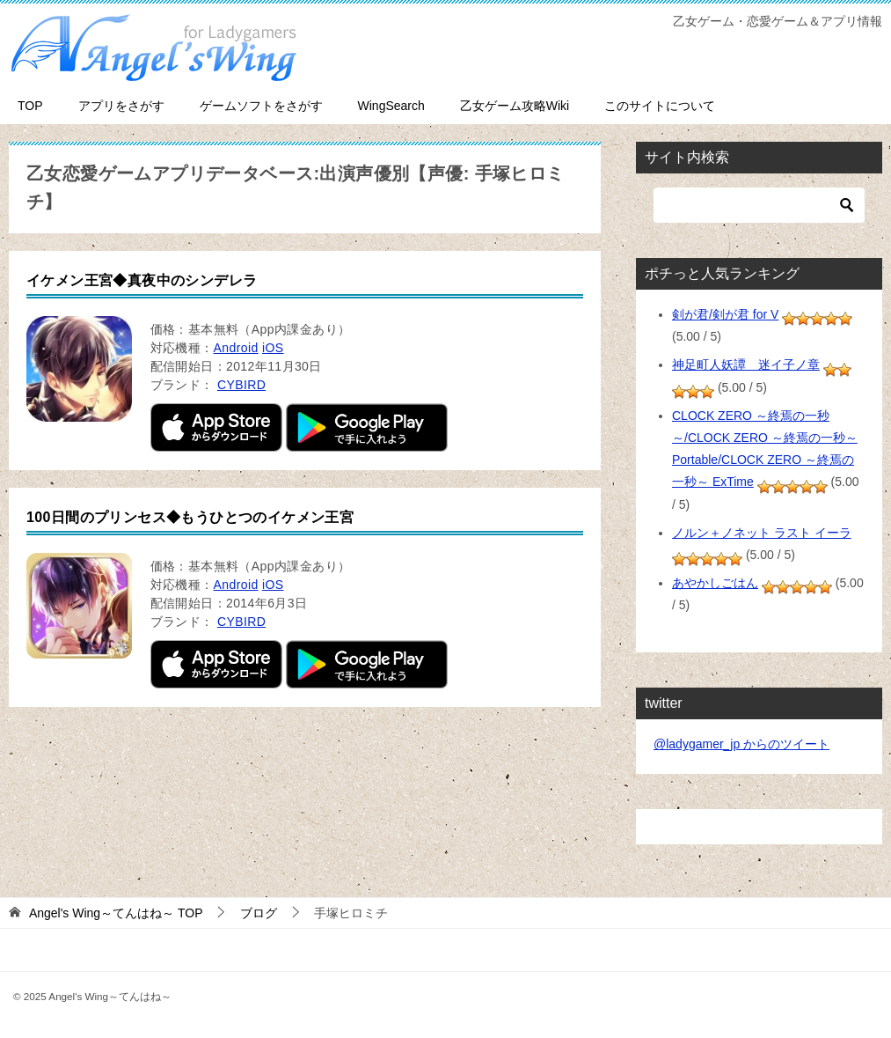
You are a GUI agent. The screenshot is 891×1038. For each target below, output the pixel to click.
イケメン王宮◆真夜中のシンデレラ (141, 280)
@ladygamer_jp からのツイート (741, 744)
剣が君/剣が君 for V (725, 314)
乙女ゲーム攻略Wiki (514, 106)
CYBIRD (241, 385)
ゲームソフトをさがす (261, 106)
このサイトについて (659, 106)
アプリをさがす (121, 106)
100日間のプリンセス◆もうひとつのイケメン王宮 (190, 517)
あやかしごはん (715, 583)
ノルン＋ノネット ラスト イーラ (761, 533)
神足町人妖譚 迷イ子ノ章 (746, 364)
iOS (273, 348)
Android (236, 348)
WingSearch (391, 106)
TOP (30, 106)
